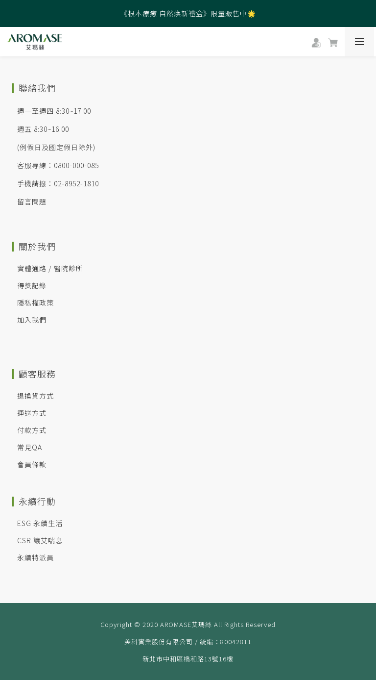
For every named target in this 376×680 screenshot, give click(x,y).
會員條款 (32, 464)
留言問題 (32, 201)
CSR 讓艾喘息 (40, 540)
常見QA (29, 447)
